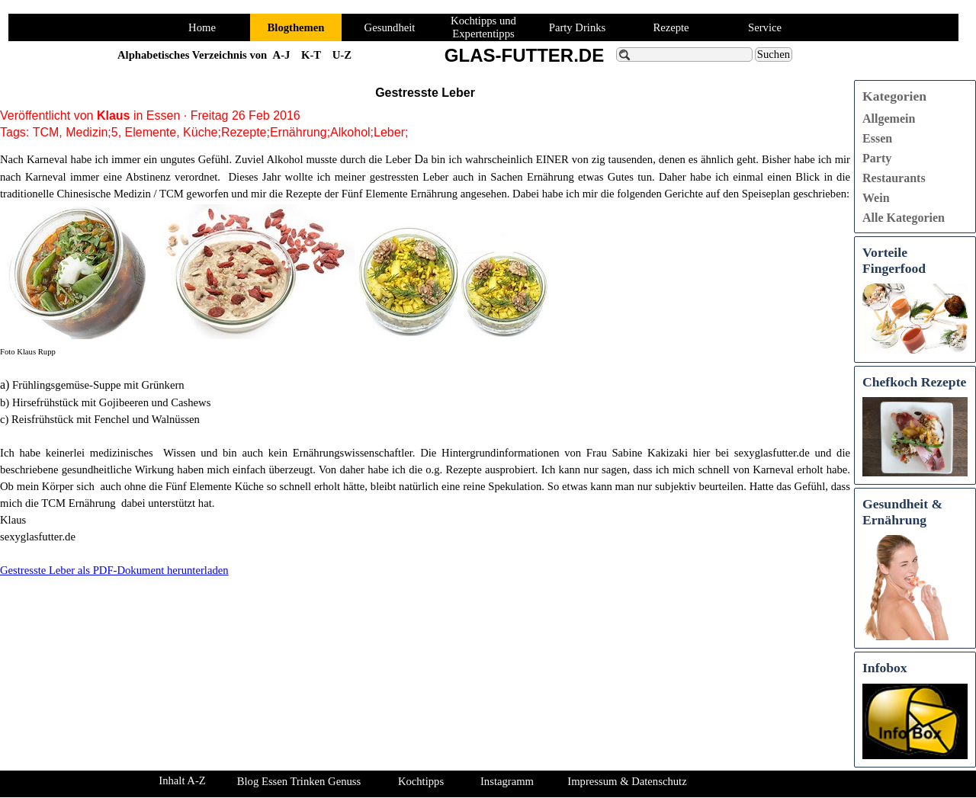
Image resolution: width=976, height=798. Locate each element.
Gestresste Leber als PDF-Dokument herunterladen (114, 570)
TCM (46, 132)
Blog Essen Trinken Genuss (299, 781)
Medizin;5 (91, 132)
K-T (311, 55)
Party (876, 158)
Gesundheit (390, 27)
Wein (876, 197)
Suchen (773, 54)
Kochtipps (421, 781)
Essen (877, 138)
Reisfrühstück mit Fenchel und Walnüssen (105, 419)
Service (765, 27)
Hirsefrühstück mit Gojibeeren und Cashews (111, 402)
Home (202, 27)
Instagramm (507, 781)
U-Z (342, 55)
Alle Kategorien (903, 217)
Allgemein (888, 118)
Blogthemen (296, 27)
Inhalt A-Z (182, 780)
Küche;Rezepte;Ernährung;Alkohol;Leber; (295, 132)
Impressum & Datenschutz (626, 781)
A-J (282, 55)
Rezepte (671, 27)
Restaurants (894, 177)
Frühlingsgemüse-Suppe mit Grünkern (98, 385)
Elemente (151, 132)
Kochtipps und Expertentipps (483, 27)
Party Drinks (577, 27)
